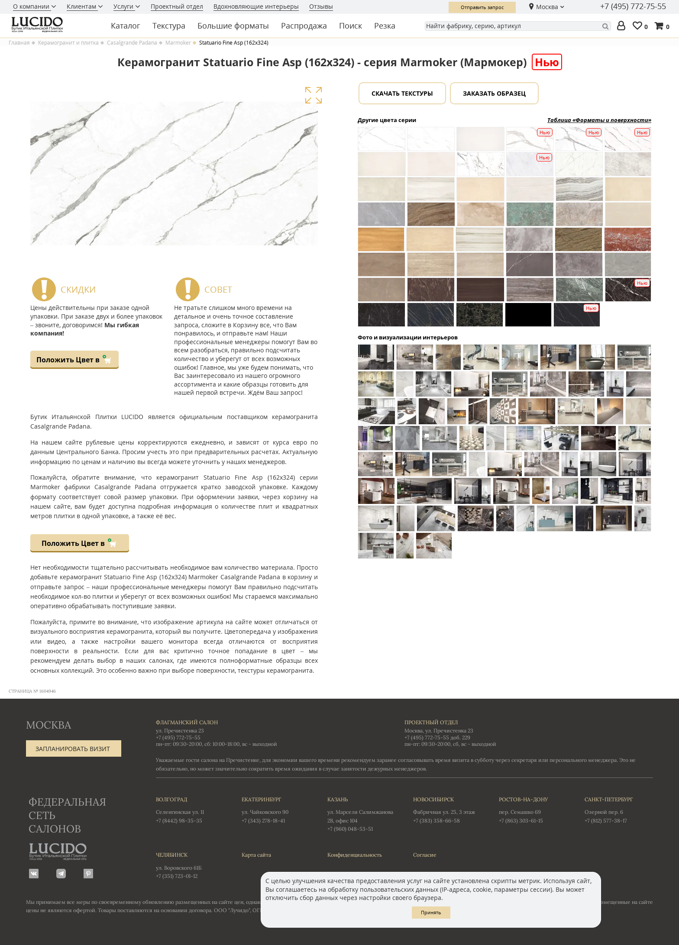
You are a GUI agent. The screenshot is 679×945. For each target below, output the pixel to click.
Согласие (424, 854)
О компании (32, 6)
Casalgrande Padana (132, 43)
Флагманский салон (187, 722)
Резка (384, 25)
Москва (547, 7)
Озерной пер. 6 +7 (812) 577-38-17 (619, 809)
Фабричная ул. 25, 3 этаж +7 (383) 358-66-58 (447, 809)
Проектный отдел (177, 6)
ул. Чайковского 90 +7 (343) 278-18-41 (276, 809)
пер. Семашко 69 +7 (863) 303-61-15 (533, 809)
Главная (19, 43)
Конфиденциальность (354, 854)
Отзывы (321, 6)
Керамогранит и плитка (68, 43)
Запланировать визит (73, 749)
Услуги (124, 6)
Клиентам (82, 6)
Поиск (350, 25)
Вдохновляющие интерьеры (256, 6)
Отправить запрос (482, 7)
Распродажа (304, 25)
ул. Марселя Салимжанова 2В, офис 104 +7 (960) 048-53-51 (361, 813)
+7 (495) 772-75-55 (633, 6)
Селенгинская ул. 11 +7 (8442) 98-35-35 (190, 809)
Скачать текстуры (402, 93)
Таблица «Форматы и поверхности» (599, 120)
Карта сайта (256, 854)
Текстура (168, 25)
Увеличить (313, 95)
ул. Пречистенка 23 (180, 730)
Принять (431, 912)
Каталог (125, 25)
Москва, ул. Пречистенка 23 (438, 730)
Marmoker (178, 43)
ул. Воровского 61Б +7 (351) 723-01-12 (190, 865)
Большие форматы (233, 25)
